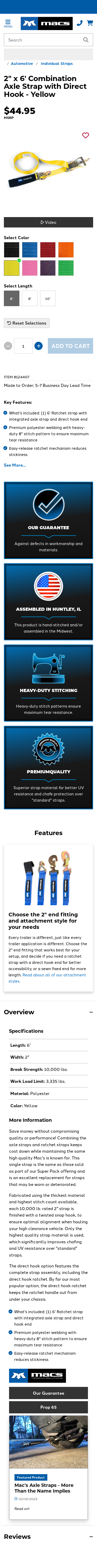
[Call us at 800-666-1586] (80, 23)
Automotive (22, 63)
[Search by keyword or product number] (41, 39)
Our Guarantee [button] (48, 1393)
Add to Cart (70, 346)
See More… (15, 465)
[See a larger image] (48, 168)
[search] (86, 39)
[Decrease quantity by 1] (8, 346)
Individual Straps (57, 63)
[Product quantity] (23, 346)
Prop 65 (48, 1407)
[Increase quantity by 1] (38, 346)
